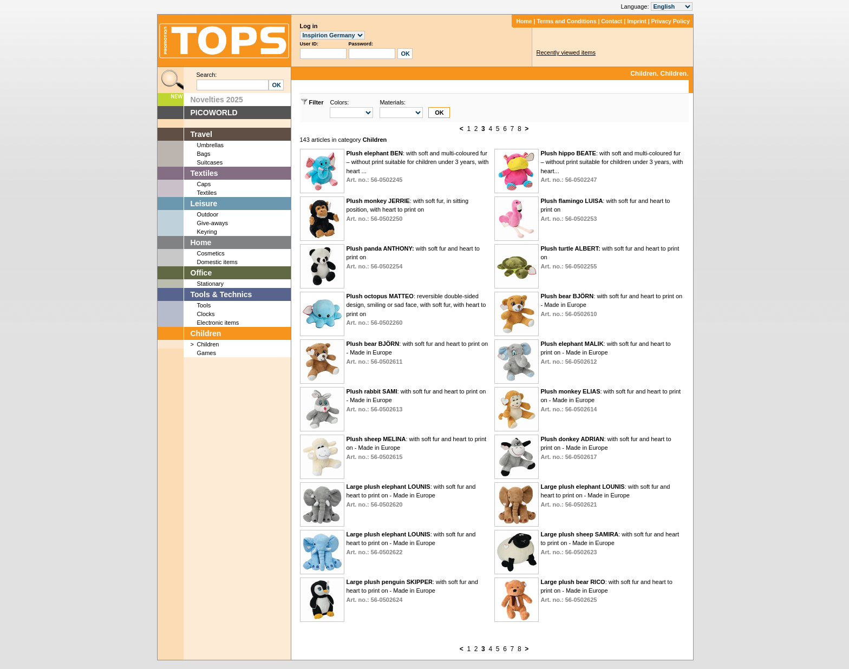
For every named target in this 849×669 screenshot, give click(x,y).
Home (524, 21)
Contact (611, 21)
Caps (204, 184)
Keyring (207, 231)
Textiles (204, 173)
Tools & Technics (221, 294)
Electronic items (218, 322)
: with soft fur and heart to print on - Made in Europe (605, 352)
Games (206, 353)
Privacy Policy (670, 21)
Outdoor (208, 214)
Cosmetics (211, 253)
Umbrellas (210, 145)
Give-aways (212, 223)
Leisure (204, 203)
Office (201, 272)
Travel (201, 134)
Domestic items (217, 262)
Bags (204, 153)
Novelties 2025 (217, 99)
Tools (204, 305)
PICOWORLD (214, 112)
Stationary (210, 283)
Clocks (206, 314)
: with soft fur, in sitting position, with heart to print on (407, 210)
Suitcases (210, 162)
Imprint (636, 21)
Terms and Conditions (566, 21)
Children (206, 333)
